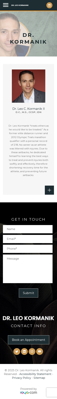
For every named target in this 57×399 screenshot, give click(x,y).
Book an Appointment (28, 340)
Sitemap (39, 378)
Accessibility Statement (35, 374)
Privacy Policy (21, 378)
